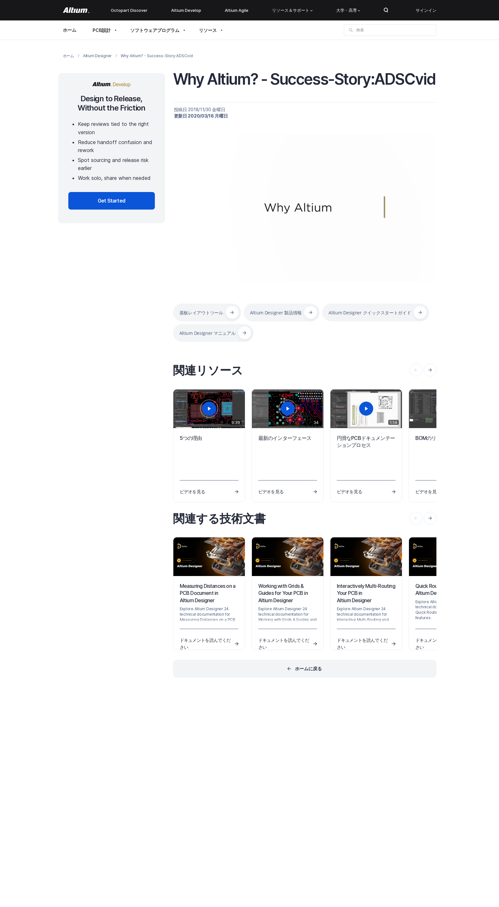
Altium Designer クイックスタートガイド (370, 313)
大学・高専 (348, 10)
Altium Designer (97, 55)
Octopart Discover (129, 10)
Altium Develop (186, 10)
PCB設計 (102, 30)
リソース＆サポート (292, 10)
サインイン (426, 10)
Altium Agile (236, 10)
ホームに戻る (308, 668)
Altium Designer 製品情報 (276, 313)
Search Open (386, 10)
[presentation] (430, 370)
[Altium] (76, 10)
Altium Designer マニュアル (207, 333)
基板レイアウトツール (201, 313)
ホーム (69, 30)
